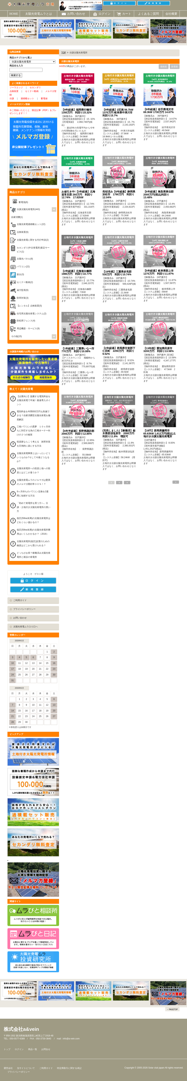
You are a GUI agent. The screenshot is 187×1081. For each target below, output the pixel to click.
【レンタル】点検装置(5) (29, 305)
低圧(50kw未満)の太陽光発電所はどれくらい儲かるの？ (33, 520)
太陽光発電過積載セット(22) (31, 224)
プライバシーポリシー (24, 609)
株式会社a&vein (21, 1029)
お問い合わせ (20, 618)
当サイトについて (26, 1068)
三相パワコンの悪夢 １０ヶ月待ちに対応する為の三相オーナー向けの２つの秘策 (33, 430)
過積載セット (27, 98)
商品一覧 (32, 1049)
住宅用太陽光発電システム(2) (31, 313)
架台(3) (20, 274)
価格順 (163, 66)
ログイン (19, 1049)
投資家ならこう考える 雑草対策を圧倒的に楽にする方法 (33, 443)
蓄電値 (44, 98)
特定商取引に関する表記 (69, 1068)
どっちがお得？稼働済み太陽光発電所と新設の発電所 (33, 555)
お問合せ (45, 1049)
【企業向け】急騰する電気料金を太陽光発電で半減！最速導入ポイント (33, 400)
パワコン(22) (23, 266)
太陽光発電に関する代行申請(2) (33, 240)
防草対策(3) (22, 298)
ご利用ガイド (20, 600)
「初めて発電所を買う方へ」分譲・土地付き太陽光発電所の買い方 (33, 507)
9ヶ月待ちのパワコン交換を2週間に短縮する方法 (32, 493)
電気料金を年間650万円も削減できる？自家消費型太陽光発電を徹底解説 (33, 415)
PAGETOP (173, 1009)
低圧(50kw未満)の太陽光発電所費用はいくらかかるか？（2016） (33, 531)
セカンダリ (35, 87)
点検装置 (13, 91)
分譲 (11, 98)
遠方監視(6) (22, 290)
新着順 (174, 66)
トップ (7, 1049)
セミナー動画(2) (25, 282)
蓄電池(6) (23, 202)
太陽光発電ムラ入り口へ (25, 626)
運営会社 (8, 1068)
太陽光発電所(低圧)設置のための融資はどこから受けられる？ (33, 543)
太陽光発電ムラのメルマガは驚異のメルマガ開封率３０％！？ (33, 482)
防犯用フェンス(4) (26, 320)
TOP (63, 52)
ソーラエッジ (16, 87)
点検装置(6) (22, 232)
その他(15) (16, 336)
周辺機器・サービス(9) (28, 328)
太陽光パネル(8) (25, 258)
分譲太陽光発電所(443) (28, 209)
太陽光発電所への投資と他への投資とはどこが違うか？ (33, 470)
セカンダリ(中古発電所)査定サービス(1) (33, 249)
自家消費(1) (17, 217)
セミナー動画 (32, 91)
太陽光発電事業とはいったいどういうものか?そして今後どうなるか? (33, 457)
